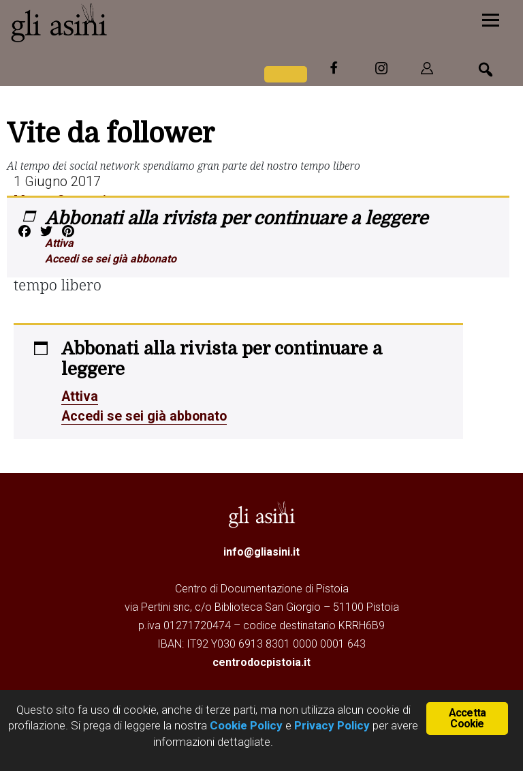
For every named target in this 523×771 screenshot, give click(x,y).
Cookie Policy (245, 725)
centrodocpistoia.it (261, 660)
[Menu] (490, 18)
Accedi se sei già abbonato (110, 258)
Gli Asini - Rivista (112, 22)
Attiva (59, 243)
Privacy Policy (332, 725)
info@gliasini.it (261, 550)
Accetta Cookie (467, 717)
